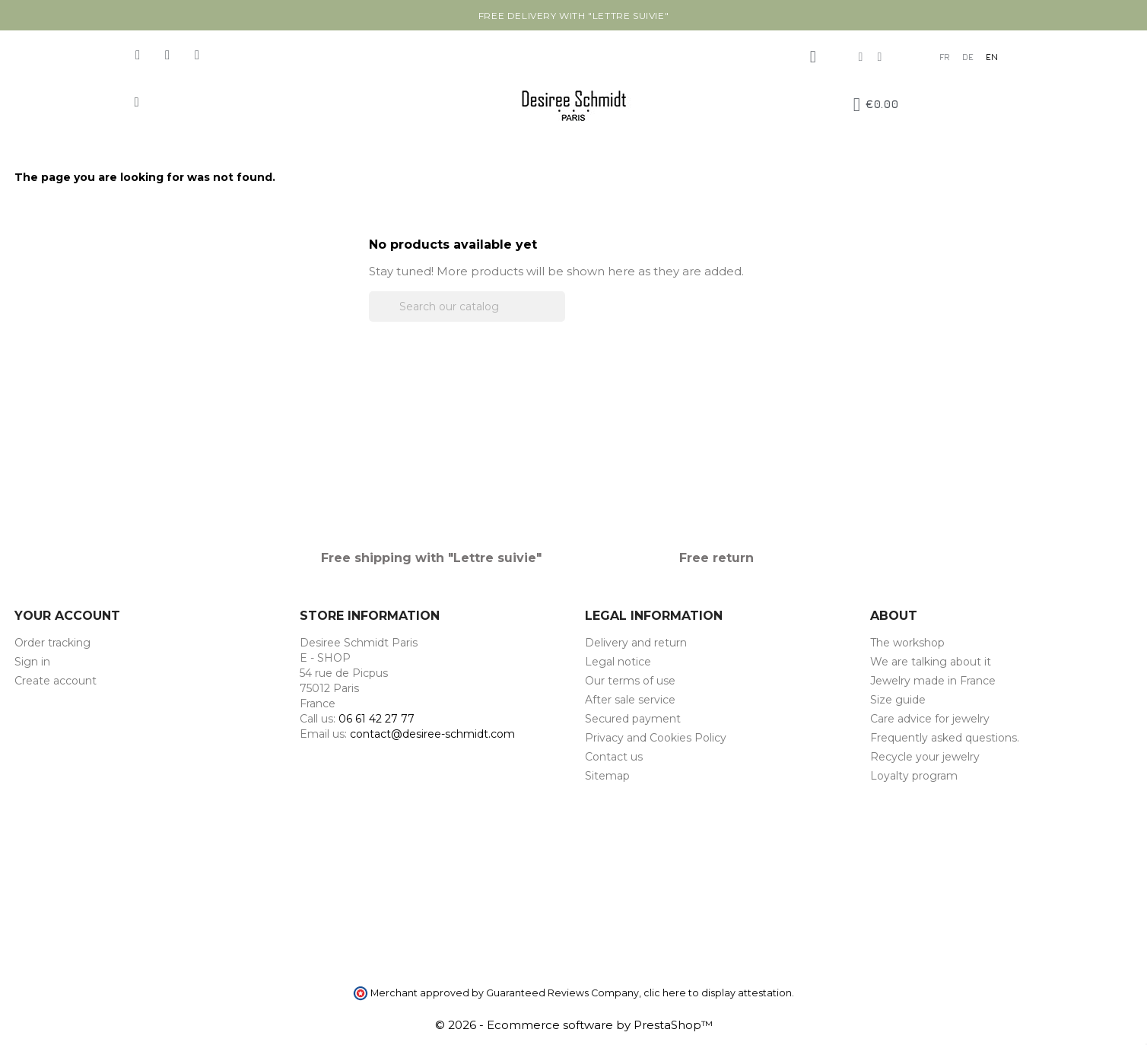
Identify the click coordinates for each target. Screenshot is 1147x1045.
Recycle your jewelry (925, 757)
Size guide (898, 700)
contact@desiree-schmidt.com (432, 734)
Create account (55, 681)
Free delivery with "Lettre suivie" (573, 15)
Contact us (614, 757)
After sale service (630, 700)
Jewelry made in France (933, 681)
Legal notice (618, 662)
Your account (67, 615)
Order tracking (52, 643)
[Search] (467, 306)
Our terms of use (630, 681)
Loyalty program (914, 776)
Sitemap (607, 776)
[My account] (813, 57)
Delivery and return (636, 643)
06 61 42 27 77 (376, 719)
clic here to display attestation (717, 993)
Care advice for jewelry (930, 719)
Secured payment (633, 719)
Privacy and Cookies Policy (655, 738)
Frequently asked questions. (944, 738)
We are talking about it (930, 662)
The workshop (907, 643)
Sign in (32, 662)
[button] (136, 102)
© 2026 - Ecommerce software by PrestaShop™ (574, 1025)
